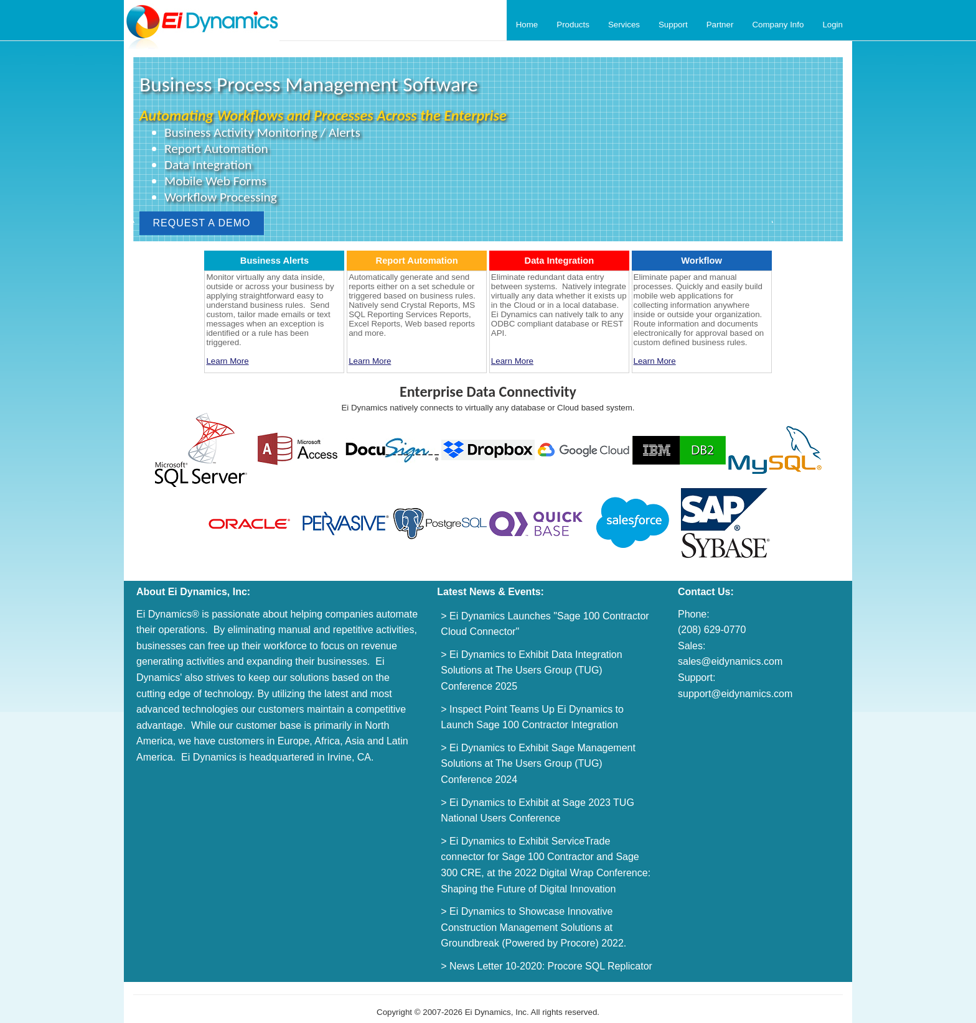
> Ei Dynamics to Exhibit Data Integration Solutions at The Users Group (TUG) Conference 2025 (531, 670)
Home (527, 24)
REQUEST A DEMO (202, 223)
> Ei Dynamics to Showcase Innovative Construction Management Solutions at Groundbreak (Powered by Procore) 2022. (533, 927)
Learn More (227, 361)
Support (673, 24)
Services (624, 24)
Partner (720, 24)
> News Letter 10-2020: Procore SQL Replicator (546, 966)
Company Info (778, 24)
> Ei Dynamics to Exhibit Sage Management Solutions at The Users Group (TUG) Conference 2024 (538, 764)
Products (572, 24)
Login (832, 24)
